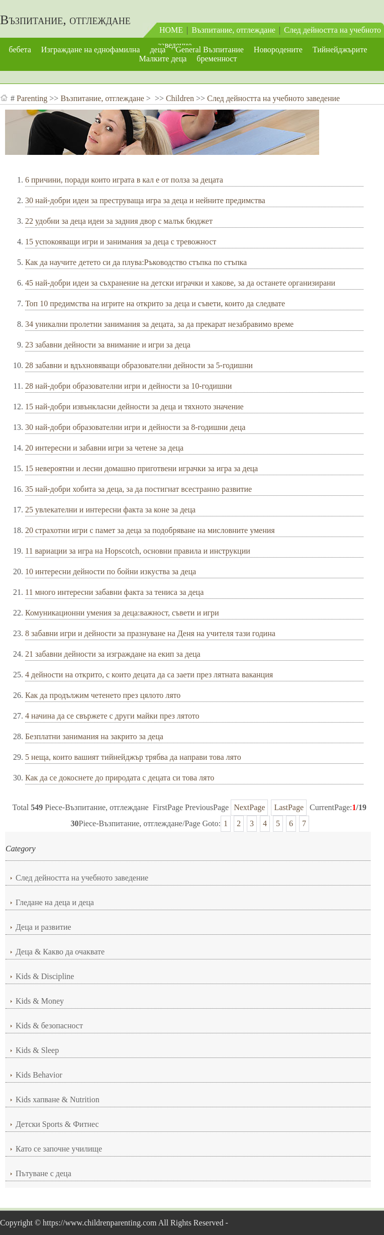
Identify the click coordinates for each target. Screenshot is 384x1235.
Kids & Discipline (45, 976)
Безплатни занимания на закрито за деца (94, 736)
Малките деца (163, 58)
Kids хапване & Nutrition (58, 1099)
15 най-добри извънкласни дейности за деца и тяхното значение (134, 406)
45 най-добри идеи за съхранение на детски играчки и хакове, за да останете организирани (180, 283)
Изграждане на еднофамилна (90, 49)
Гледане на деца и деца (55, 902)
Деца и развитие (43, 927)
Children (180, 98)
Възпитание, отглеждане (65, 20)
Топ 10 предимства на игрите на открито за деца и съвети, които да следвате (155, 303)
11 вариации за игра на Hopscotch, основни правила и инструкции (137, 551)
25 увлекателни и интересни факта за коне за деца (110, 509)
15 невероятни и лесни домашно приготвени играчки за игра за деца (141, 468)
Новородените (278, 49)
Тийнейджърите (340, 49)
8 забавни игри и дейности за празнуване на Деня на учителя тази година (150, 633)
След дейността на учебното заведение (273, 98)
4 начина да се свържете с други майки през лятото (112, 716)
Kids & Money (40, 1001)
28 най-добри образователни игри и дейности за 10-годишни (128, 386)
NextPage (249, 807)
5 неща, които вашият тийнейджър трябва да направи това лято (133, 757)
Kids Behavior (39, 1075)
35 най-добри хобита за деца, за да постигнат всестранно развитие (138, 489)
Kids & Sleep (37, 1050)
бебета (20, 49)
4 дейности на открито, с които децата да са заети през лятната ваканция (149, 674)
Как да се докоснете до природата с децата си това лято (119, 777)
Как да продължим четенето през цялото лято (102, 695)
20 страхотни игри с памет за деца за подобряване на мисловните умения (150, 530)
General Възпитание (209, 49)
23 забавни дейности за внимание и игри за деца (107, 344)
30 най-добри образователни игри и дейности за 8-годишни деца (135, 427)
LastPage (289, 807)
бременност (217, 58)
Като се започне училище (59, 1148)
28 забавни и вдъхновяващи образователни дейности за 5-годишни (139, 365)
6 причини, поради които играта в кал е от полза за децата (124, 179)
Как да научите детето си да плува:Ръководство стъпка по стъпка (136, 262)
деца (157, 49)
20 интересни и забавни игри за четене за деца (104, 448)
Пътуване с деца (43, 1173)
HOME (171, 30)
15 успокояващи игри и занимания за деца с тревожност (120, 241)
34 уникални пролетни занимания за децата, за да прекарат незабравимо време (159, 324)
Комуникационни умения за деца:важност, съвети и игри (122, 612)
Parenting (32, 98)
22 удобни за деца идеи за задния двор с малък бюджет (119, 221)
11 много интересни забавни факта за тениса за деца (114, 592)
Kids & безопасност (49, 1025)
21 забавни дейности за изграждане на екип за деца (113, 654)
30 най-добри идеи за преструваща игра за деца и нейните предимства (145, 200)
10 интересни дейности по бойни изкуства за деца (110, 571)
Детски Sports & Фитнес (57, 1124)
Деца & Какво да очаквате (60, 951)
